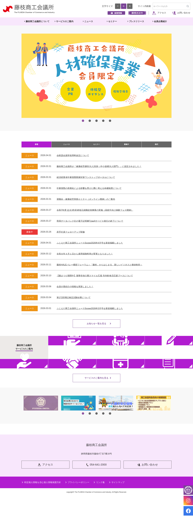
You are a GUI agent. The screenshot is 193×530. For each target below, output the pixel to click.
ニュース (66, 146)
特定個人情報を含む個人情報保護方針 (41, 516)
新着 (36, 146)
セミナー (96, 146)
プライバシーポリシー (77, 516)
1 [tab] (83, 121)
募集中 (126, 146)
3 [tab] (96, 121)
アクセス (159, 13)
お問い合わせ (181, 13)
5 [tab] (110, 121)
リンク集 (99, 516)
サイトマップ (116, 516)
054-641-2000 (96, 498)
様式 (156, 146)
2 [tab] (89, 121)
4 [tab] (103, 121)
